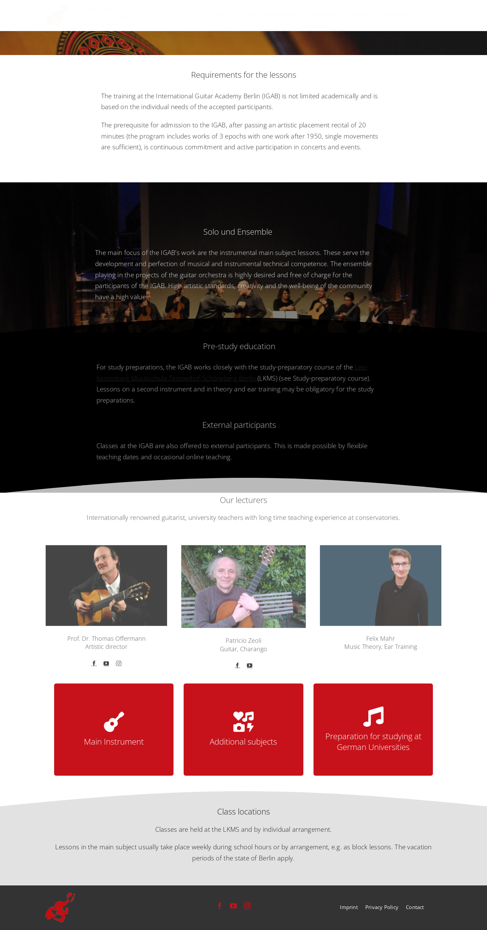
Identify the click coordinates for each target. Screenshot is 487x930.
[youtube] (233, 906)
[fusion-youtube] (106, 666)
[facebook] (219, 906)
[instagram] (247, 906)
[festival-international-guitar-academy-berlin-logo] (89, 7)
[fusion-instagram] (118, 666)
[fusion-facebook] (94, 666)
